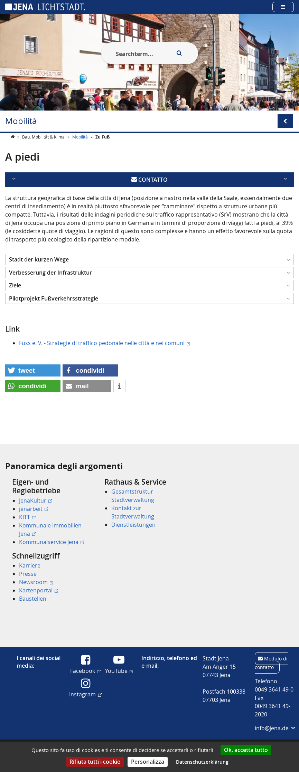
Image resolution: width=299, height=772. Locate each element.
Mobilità (21, 121)
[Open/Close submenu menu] (285, 121)
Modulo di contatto (271, 662)
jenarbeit (33, 509)
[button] (149, 273)
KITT (27, 517)
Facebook (85, 670)
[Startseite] (13, 150)
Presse (28, 574)
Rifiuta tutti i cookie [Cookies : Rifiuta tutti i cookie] (94, 761)
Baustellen (32, 598)
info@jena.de (275, 728)
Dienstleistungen (133, 524)
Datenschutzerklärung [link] (202, 762)
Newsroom (36, 582)
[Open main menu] (283, 7)
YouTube (119, 670)
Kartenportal (38, 590)
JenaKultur (35, 500)
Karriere (29, 565)
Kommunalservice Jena (51, 542)
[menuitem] (48, 512)
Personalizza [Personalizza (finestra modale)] (147, 761)
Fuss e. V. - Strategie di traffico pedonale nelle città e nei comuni (104, 357)
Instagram (85, 694)
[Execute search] (179, 53)
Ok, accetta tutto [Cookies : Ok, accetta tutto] (246, 750)
